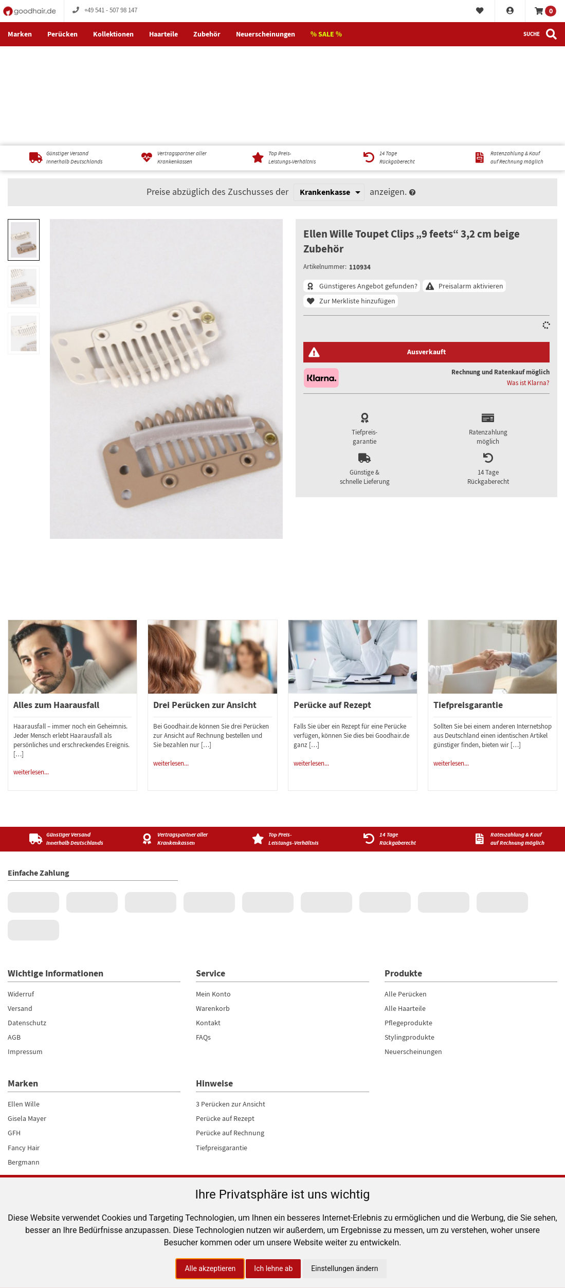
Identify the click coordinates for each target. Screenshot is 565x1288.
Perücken (62, 34)
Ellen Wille (24, 1004)
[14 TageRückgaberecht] (393, 58)
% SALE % (326, 34)
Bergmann (24, 1062)
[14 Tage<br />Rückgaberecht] (393, 740)
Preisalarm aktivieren (471, 186)
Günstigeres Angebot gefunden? (368, 186)
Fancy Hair (24, 1048)
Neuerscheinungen (265, 34)
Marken (20, 34)
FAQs (203, 937)
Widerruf (21, 894)
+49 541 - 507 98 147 (104, 10)
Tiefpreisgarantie (221, 1048)
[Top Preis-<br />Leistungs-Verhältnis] (282, 740)
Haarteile (163, 34)
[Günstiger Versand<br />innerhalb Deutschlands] (60, 740)
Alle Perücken (406, 894)
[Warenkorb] (545, 11)
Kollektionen (113, 34)
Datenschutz (27, 923)
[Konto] (510, 11)
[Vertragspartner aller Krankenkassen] (171, 58)
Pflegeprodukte (408, 923)
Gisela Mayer (27, 1019)
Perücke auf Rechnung (230, 1033)
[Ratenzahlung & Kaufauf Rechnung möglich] (504, 58)
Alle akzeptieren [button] (210, 1268)
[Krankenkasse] (329, 92)
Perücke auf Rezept (225, 1019)
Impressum (25, 952)
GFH (14, 1033)
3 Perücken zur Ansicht (230, 1004)
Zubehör (207, 34)
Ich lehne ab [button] (273, 1268)
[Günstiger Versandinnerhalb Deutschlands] (60, 58)
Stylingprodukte (409, 937)
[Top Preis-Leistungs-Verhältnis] (282, 58)
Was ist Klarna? (528, 284)
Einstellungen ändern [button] (344, 1268)
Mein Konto (213, 894)
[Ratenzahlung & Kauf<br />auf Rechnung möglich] (504, 740)
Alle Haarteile (405, 909)
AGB (14, 937)
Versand (20, 909)
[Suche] (540, 34)
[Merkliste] (480, 11)
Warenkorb (213, 909)
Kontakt (208, 923)
